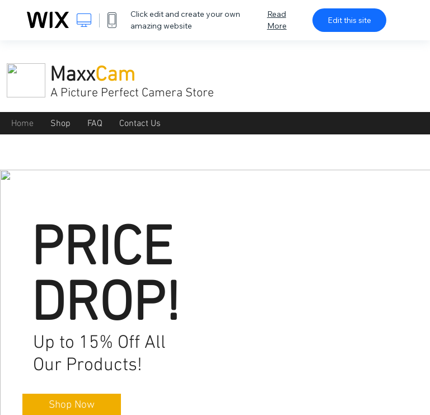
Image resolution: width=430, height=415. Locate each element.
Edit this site (349, 20)
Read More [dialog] (277, 20)
